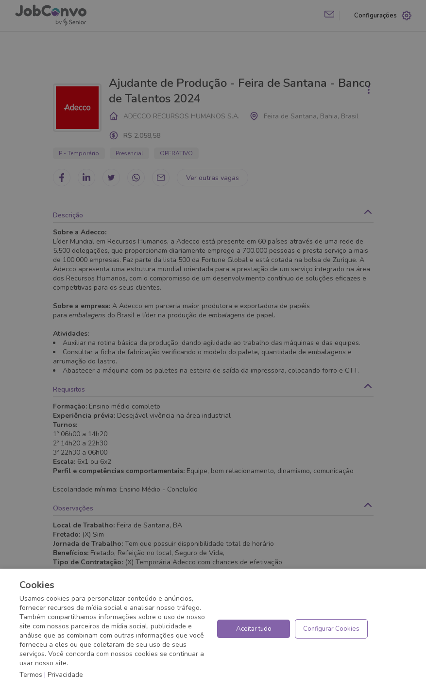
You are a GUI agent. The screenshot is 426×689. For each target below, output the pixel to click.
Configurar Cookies (331, 628)
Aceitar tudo (254, 628)
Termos (30, 674)
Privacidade (65, 674)
